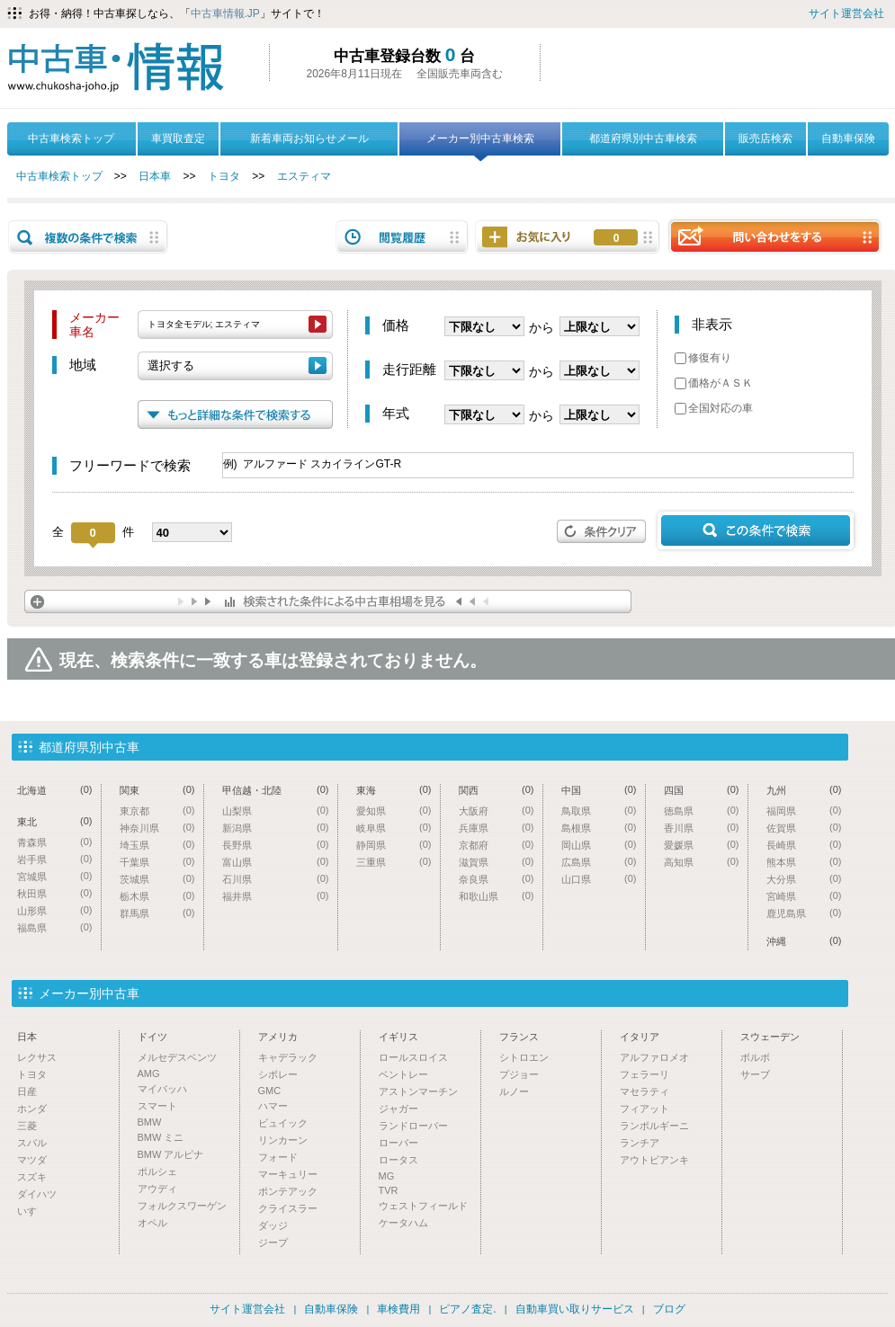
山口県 (599, 879)
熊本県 (804, 862)
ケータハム (403, 1222)
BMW (150, 1122)
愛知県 (394, 810)
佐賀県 (804, 827)
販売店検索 (765, 138)
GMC (270, 1090)
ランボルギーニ (654, 1125)
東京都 (157, 810)
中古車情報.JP (225, 13)
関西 (496, 790)
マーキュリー (288, 1174)
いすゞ (32, 1211)
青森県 (55, 842)
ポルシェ (157, 1171)
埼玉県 (157, 845)
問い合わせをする (774, 236)
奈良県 (496, 879)
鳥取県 (599, 810)
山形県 (55, 910)
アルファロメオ (654, 1057)
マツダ (32, 1159)
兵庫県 (496, 827)
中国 (599, 790)
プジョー (519, 1074)
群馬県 (157, 913)
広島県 (599, 862)
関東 (157, 790)
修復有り (703, 358)
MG (387, 1176)
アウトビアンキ (654, 1159)
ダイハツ (37, 1194)
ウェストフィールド (423, 1205)
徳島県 (701, 810)
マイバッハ (162, 1088)
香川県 (701, 827)
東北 (55, 821)
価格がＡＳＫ (714, 383)
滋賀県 (496, 862)
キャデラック (288, 1057)
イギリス (398, 1036)
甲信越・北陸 (275, 790)
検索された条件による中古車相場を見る (327, 601)
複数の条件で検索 (88, 236)
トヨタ (224, 176)
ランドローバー (413, 1125)
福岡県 (804, 810)
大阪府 (496, 810)
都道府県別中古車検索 (643, 138)
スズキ (32, 1176)
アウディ (157, 1188)
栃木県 (157, 896)
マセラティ (644, 1091)
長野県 (275, 845)
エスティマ (304, 176)
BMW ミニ (161, 1137)
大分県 (804, 879)
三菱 (27, 1125)
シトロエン (524, 1057)
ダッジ (273, 1225)
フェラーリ (644, 1074)
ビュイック (283, 1123)
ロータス (398, 1159)
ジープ (273, 1242)
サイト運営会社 (846, 13)
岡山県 (599, 845)
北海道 (55, 790)
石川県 (275, 879)
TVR (388, 1190)
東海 (394, 790)
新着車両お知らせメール (309, 138)
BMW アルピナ (171, 1154)
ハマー (273, 1105)
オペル (152, 1222)
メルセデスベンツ (177, 1057)
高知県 (701, 862)
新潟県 (275, 827)
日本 (27, 1036)
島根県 (599, 827)
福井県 (275, 896)
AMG (149, 1073)
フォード (278, 1157)
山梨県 (275, 810)
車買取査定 (178, 138)
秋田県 (55, 893)
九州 (804, 790)
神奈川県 (157, 827)
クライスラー (288, 1208)
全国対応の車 (714, 408)
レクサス (37, 1057)
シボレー (278, 1074)
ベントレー (403, 1074)
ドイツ (152, 1036)
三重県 (394, 862)
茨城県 (157, 879)
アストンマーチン (418, 1091)
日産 (27, 1091)
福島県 (55, 927)
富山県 (275, 862)
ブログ (669, 1309)
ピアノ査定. (467, 1309)
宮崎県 (804, 896)
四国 (701, 790)
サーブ (755, 1074)
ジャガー (398, 1108)
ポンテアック (288, 1191)
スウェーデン (770, 1036)
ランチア (639, 1142)
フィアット (644, 1108)
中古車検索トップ (71, 138)
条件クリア (602, 531)
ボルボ (755, 1057)
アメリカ (278, 1036)
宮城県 (55, 876)
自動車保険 (848, 138)
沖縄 (804, 941)
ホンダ (32, 1108)
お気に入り (617, 238)
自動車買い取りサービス (574, 1309)
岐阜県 (394, 827)
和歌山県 (496, 896)
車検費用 (398, 1309)
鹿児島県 (804, 913)
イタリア (639, 1036)
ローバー (398, 1142)
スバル (32, 1142)
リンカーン (283, 1140)
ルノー (514, 1091)
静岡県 (394, 845)
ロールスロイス (413, 1057)
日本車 (155, 176)
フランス (519, 1036)
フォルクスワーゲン (182, 1205)
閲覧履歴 (402, 236)
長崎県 (804, 845)
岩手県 (55, 859)
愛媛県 (701, 845)
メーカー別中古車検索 (480, 144)
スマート (157, 1105)
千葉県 (157, 862)
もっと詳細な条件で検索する (235, 414)
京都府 (496, 845)
